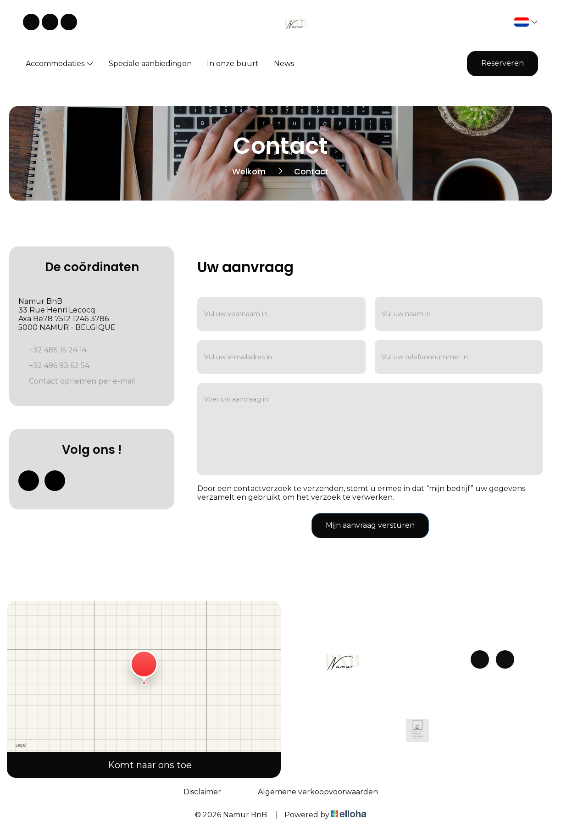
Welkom (249, 171)
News (284, 63)
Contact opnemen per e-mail (82, 381)
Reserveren (502, 63)
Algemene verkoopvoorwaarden (318, 791)
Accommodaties (60, 63)
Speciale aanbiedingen (150, 63)
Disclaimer (202, 791)
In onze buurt (233, 63)
